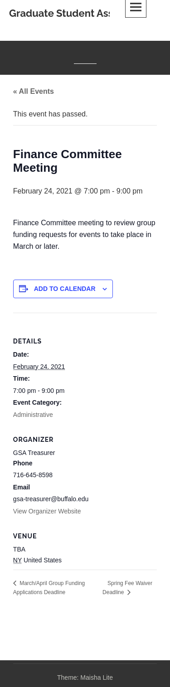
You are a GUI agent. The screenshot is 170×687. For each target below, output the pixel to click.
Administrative (33, 414)
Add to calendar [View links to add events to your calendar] (65, 288)
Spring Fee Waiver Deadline (127, 587)
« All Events (33, 91)
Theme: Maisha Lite (85, 677)
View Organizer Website (47, 511)
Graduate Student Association (80, 13)
